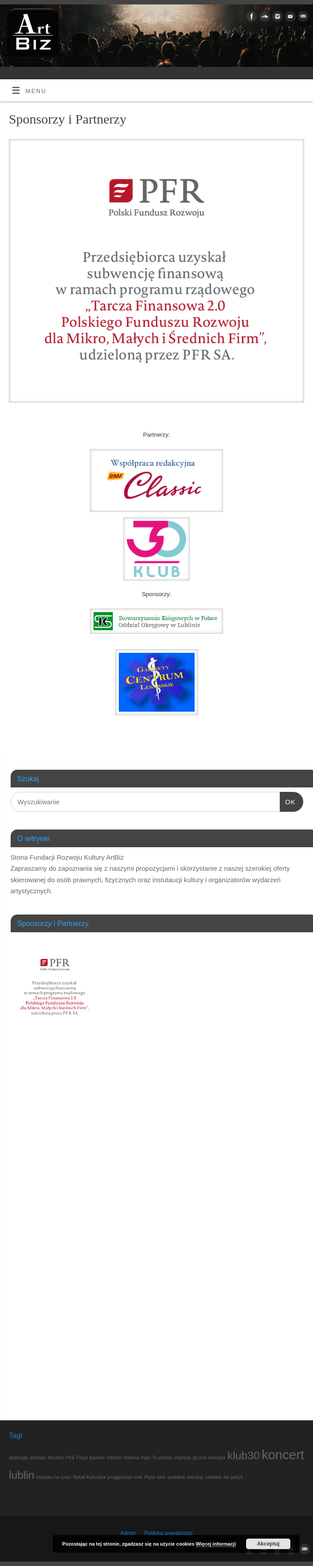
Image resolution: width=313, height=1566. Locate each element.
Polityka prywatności (168, 1533)
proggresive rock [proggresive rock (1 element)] (124, 1477)
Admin (128, 1533)
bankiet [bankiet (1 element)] (97, 1457)
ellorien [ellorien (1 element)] (113, 1457)
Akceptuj (268, 1544)
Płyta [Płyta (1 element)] (149, 1477)
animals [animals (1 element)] (38, 1457)
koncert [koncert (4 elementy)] (283, 1454)
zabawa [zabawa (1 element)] (213, 1477)
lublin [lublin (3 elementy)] (22, 1475)
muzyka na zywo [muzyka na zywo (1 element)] (53, 1477)
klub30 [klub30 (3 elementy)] (243, 1455)
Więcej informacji (216, 1544)
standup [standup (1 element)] (195, 1477)
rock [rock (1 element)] (160, 1477)
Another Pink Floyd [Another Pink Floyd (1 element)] (68, 1457)
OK (288, 802)
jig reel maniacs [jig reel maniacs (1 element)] (209, 1457)
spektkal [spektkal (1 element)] (175, 1477)
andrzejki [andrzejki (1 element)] (18, 1457)
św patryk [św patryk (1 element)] (233, 1477)
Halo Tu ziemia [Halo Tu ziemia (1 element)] (156, 1457)
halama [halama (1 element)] (131, 1457)
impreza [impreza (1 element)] (182, 1457)
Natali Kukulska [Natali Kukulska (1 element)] (89, 1477)
